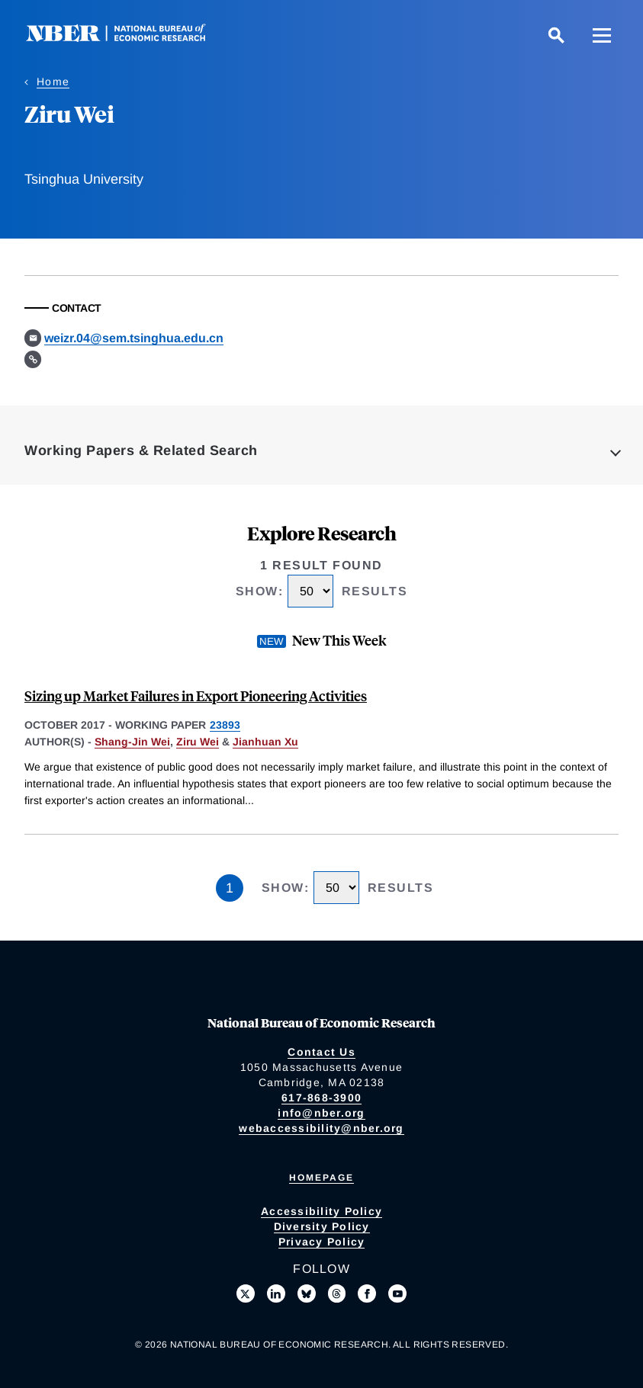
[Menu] (602, 35)
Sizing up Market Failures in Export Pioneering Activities (195, 695)
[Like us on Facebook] (367, 1293)
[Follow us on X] (245, 1293)
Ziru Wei (197, 742)
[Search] (556, 35)
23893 (225, 725)
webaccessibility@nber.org (321, 1128)
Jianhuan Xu (265, 742)
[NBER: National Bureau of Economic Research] (128, 37)
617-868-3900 (321, 1097)
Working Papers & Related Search (141, 450)
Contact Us (321, 1052)
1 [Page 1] (229, 888)
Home (53, 81)
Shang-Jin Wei (132, 742)
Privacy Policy (321, 1242)
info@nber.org (321, 1113)
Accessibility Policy (321, 1211)
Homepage (321, 1177)
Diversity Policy (322, 1226)
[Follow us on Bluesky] (306, 1293)
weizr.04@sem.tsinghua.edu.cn (133, 338)
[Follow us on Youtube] (397, 1293)
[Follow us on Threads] (337, 1293)
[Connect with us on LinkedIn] (276, 1293)
